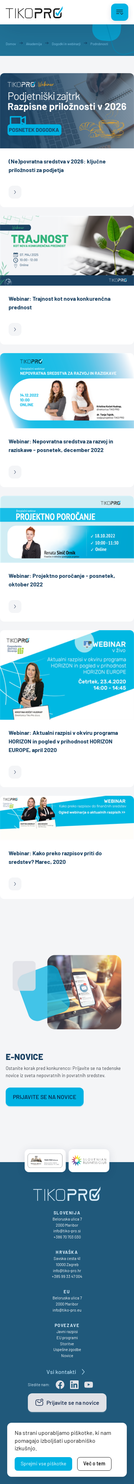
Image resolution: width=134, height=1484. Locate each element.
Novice (67, 1355)
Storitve (67, 1343)
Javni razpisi (67, 1331)
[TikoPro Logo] (34, 12)
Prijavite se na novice (44, 1096)
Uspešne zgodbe (67, 1349)
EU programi (67, 1337)
